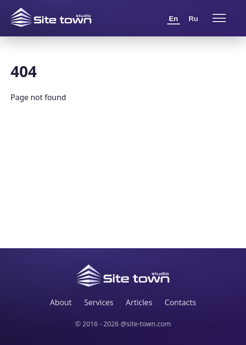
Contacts (180, 302)
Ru (193, 18)
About (60, 302)
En (173, 18)
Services (98, 302)
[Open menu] (219, 18)
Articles (139, 302)
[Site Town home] (51, 17)
